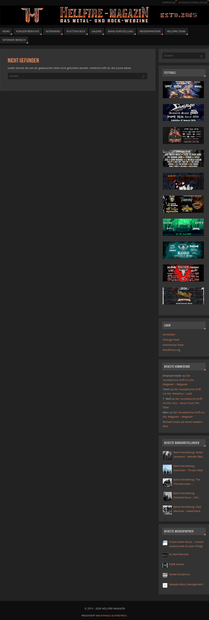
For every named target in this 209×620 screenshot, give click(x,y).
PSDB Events (176, 564)
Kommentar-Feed (173, 345)
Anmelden (169, 334)
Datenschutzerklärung (193, 2)
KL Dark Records (179, 554)
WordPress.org (171, 350)
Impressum (169, 2)
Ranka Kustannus (179, 574)
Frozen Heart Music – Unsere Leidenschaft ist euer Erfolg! (186, 544)
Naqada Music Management (186, 584)
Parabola (106, 615)
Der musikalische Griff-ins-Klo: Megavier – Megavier (178, 380)
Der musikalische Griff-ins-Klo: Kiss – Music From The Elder (183, 403)
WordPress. (121, 615)
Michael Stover (172, 422)
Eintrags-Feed (171, 339)
